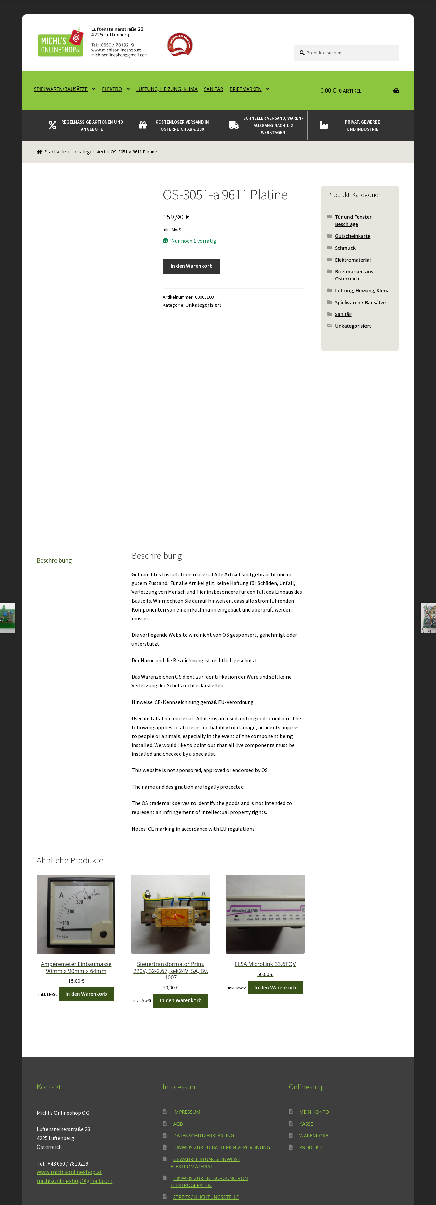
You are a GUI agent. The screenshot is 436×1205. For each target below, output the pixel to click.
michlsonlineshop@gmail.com (74, 1098)
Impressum (187, 1029)
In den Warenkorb (192, 265)
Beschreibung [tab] (54, 478)
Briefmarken (246, 89)
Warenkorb (314, 1053)
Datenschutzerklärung (203, 1053)
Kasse (306, 1041)
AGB (178, 1041)
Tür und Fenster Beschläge (353, 220)
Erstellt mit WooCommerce (132, 1166)
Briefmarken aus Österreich (354, 275)
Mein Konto (314, 1029)
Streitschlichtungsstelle (206, 1114)
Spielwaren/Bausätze (61, 89)
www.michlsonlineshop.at (69, 1089)
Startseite (55, 151)
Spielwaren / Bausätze (360, 302)
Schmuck (345, 248)
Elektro (112, 89)
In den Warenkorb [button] (86, 911)
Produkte (311, 1064)
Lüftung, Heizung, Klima (167, 89)
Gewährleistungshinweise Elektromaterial (205, 1080)
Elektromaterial (353, 260)
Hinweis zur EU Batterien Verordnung (221, 1064)
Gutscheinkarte (352, 236)
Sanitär (213, 89)
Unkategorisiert (88, 151)
